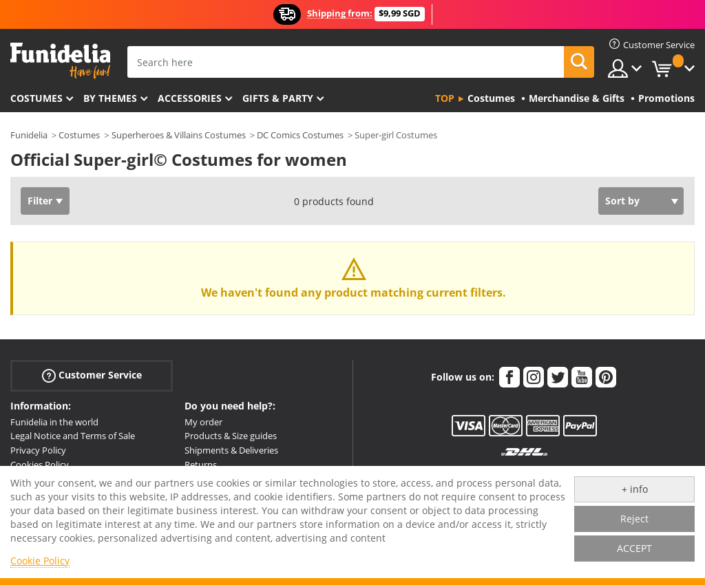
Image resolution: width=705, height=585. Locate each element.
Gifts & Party (277, 98)
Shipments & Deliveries (231, 450)
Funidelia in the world (54, 422)
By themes (110, 98)
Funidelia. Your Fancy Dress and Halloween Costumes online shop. (60, 61)
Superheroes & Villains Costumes (179, 135)
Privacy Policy (38, 450)
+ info (635, 489)
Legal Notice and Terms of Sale (72, 435)
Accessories (190, 98)
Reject (634, 518)
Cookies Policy (39, 464)
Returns (201, 464)
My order (203, 422)
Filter (40, 200)
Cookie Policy (40, 560)
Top (444, 98)
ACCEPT (634, 548)
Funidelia (29, 135)
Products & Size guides (231, 435)
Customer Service (92, 375)
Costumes (36, 98)
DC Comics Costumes (300, 135)
